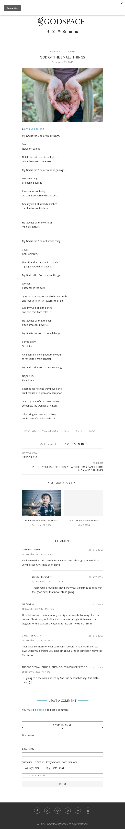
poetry (78, 431)
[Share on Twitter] (75, 444)
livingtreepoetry (42, 576)
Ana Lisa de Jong (35, 128)
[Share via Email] (82, 444)
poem (66, 431)
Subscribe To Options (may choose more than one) (50, 762)
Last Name (28, 748)
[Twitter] (53, 31)
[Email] (76, 31)
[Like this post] (68, 444)
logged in (42, 709)
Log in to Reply (95, 550)
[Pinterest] (64, 31)
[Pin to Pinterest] (79, 444)
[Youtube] (70, 31)
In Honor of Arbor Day (84, 520)
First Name (28, 735)
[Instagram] (59, 31)
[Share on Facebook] (72, 444)
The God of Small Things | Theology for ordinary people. (55, 667)
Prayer (91, 431)
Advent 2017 (30, 431)
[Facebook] (48, 31)
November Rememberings (41, 520)
